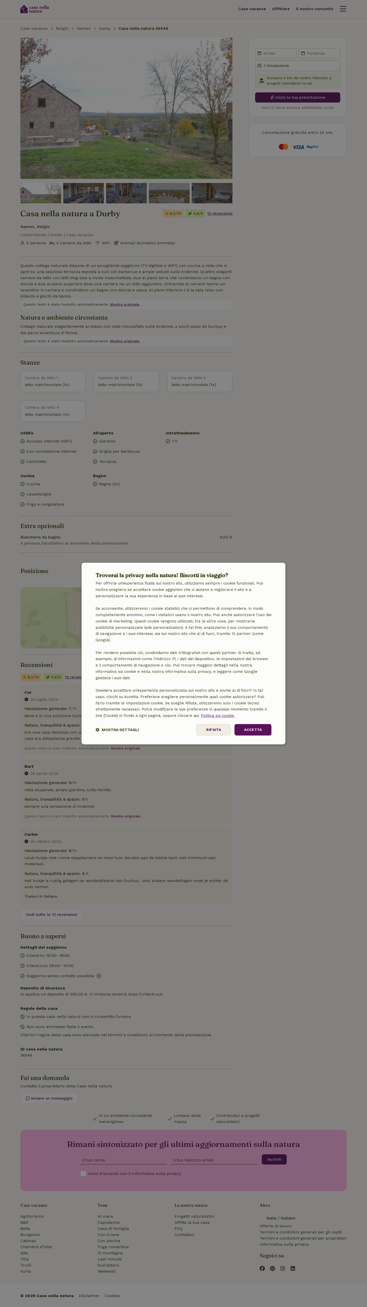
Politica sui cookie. (218, 715)
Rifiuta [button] (213, 730)
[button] (117, 729)
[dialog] (183, 653)
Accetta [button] (253, 730)
